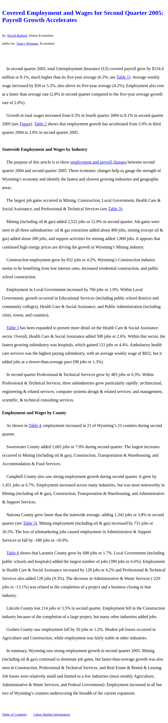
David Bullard (17, 35)
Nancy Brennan (27, 43)
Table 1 (123, 77)
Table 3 (114, 209)
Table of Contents (14, 714)
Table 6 (12, 553)
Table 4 (35, 425)
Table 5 (29, 523)
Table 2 (40, 124)
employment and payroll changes (98, 162)
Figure (25, 124)
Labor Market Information (51, 714)
